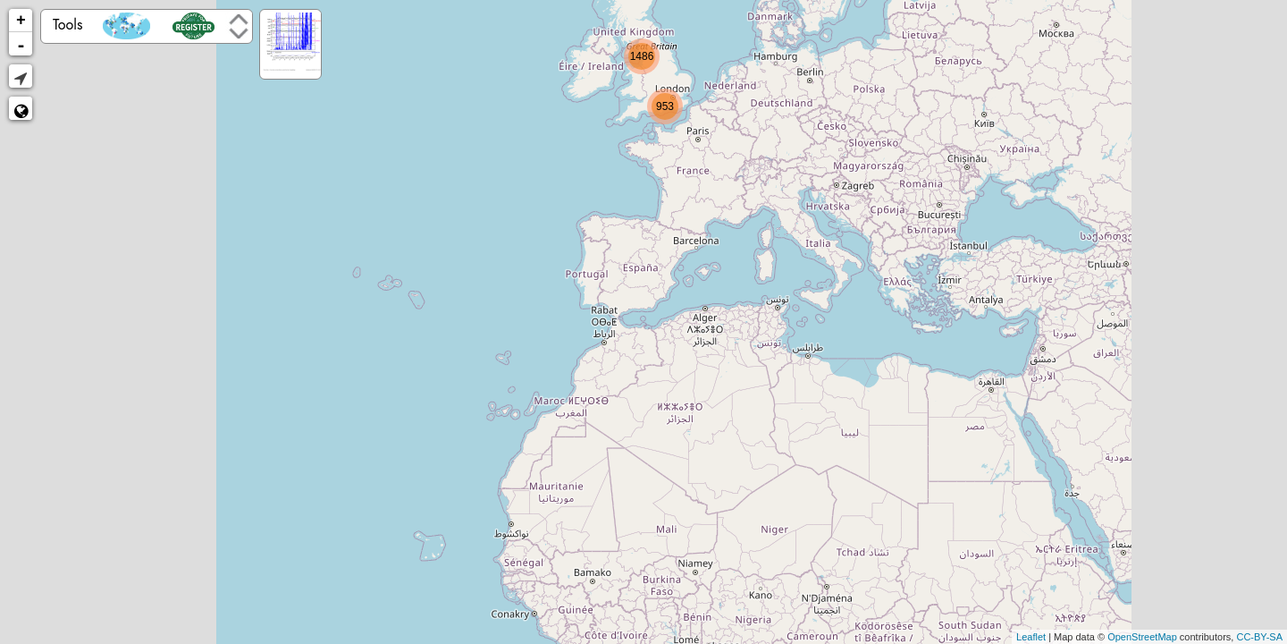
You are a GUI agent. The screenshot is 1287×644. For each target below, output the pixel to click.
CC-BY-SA (1259, 636)
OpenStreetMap (1142, 636)
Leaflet (1031, 636)
